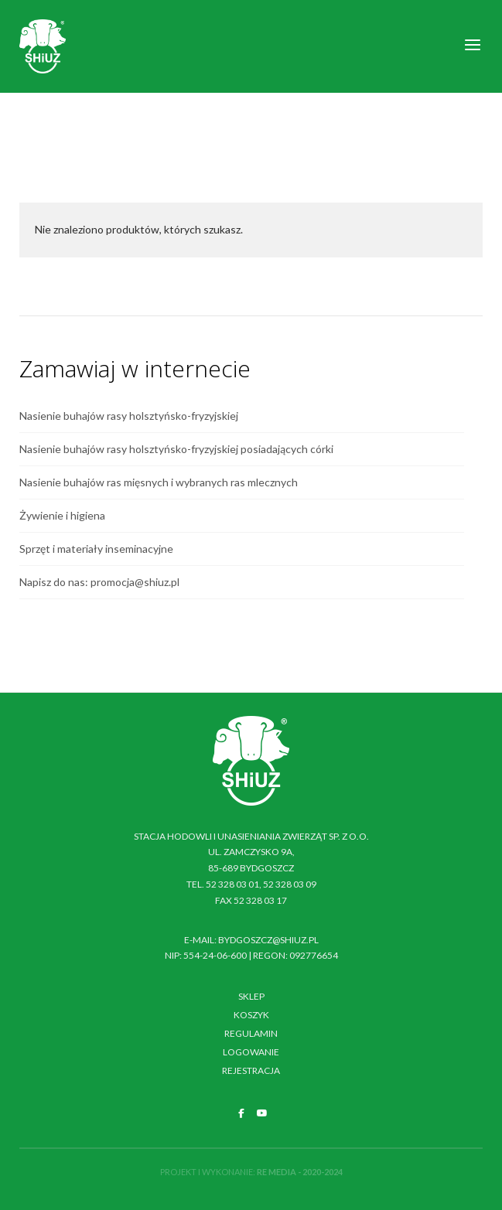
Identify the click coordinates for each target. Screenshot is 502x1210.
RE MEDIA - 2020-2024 (300, 1172)
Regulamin (251, 1033)
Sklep (251, 996)
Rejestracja (251, 1070)
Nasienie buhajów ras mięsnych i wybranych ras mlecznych (158, 482)
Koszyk (251, 1015)
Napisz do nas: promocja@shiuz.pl (99, 581)
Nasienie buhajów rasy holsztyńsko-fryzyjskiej (128, 415)
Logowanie (251, 1052)
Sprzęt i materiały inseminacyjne (96, 548)
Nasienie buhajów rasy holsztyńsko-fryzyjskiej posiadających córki (176, 448)
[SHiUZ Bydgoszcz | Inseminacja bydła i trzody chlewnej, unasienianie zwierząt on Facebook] (241, 1113)
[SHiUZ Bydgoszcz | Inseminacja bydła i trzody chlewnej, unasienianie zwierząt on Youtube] (262, 1113)
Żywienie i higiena (62, 515)
